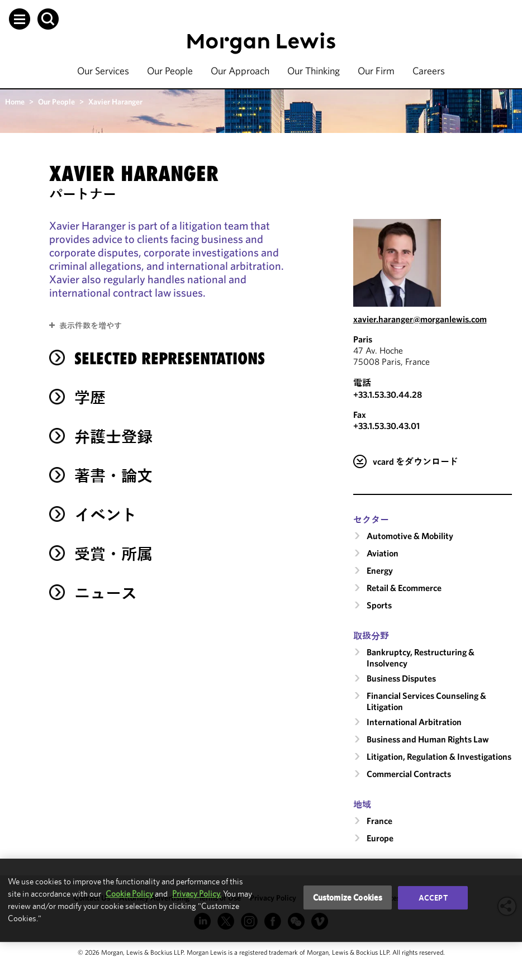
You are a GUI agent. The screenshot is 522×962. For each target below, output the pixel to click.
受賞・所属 (113, 554)
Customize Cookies (348, 897)
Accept (433, 898)
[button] (19, 19)
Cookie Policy (129, 893)
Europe (380, 838)
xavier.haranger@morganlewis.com (420, 319)
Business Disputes (401, 678)
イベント (105, 514)
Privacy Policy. (196, 893)
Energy (380, 570)
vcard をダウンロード (415, 461)
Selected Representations (169, 358)
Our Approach (240, 70)
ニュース (105, 593)
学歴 (90, 397)
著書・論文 (113, 475)
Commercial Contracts (409, 773)
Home (15, 102)
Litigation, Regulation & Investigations (439, 756)
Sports (379, 605)
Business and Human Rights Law (428, 739)
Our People (170, 70)
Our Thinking (313, 70)
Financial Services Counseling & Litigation (426, 701)
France (379, 820)
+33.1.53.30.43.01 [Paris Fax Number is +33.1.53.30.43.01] (386, 425)
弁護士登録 (113, 436)
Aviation (382, 553)
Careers (428, 70)
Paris (362, 339)
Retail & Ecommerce (404, 587)
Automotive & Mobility (410, 535)
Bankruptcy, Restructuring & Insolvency (420, 657)
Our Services (103, 70)
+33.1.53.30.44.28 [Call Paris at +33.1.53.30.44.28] (387, 394)
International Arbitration (414, 721)
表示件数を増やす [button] (90, 326)
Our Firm (376, 70)
